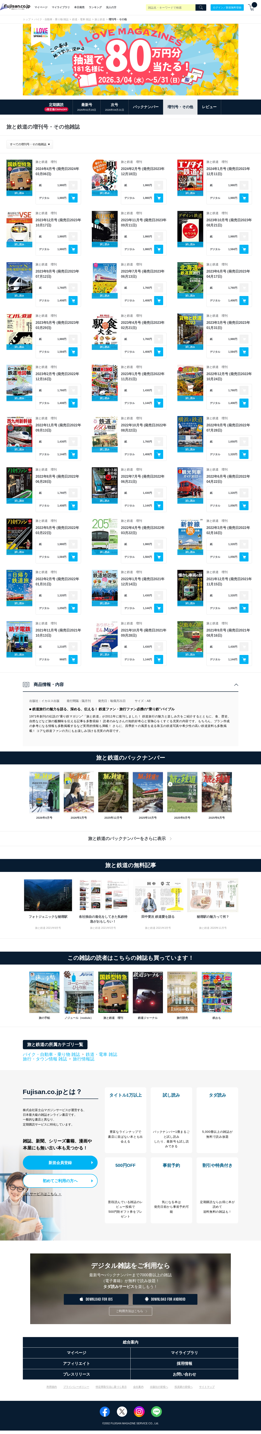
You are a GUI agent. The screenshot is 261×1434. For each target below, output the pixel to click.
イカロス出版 (50, 701)
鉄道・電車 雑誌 (81, 19)
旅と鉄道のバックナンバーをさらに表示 (130, 838)
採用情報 (184, 1367)
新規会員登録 (61, 1162)
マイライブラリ (61, 7)
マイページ (40, 7)
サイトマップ (207, 1390)
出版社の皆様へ (159, 1390)
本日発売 (79, 7)
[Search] (200, 7)
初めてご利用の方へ (57, 1180)
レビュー (209, 107)
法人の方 (111, 7)
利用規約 (52, 1390)
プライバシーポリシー (76, 1390)
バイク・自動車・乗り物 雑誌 (51, 19)
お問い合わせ (184, 1378)
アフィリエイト (76, 1367)
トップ (27, 19)
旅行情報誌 (83, 1059)
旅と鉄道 (100, 19)
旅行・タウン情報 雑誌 (45, 1059)
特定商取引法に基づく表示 (111, 1390)
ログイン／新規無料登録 (227, 7)
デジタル (44, 198)
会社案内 (138, 1390)
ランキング (95, 7)
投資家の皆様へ (184, 1390)
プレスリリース (76, 1378)
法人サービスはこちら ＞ (42, 1192)
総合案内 (130, 1346)
